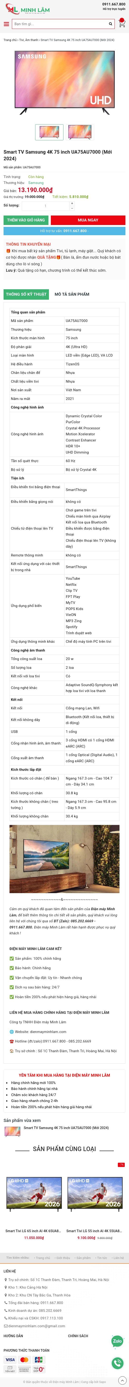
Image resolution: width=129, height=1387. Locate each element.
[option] (64, 83)
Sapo (102, 1382)
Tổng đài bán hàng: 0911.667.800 (35, 1303)
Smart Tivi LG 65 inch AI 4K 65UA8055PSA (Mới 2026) (34, 1231)
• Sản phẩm (83, 1258)
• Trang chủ (42, 1258)
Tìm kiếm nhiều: (18, 1257)
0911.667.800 (113, 4)
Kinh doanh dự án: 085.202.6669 (35, 1311)
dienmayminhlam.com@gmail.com (36, 1326)
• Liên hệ (118, 1258)
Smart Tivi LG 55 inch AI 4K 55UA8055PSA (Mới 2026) (95, 1231)
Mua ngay (88, 220)
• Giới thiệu (62, 1258)
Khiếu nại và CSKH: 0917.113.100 (35, 1318)
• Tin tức (101, 1258)
